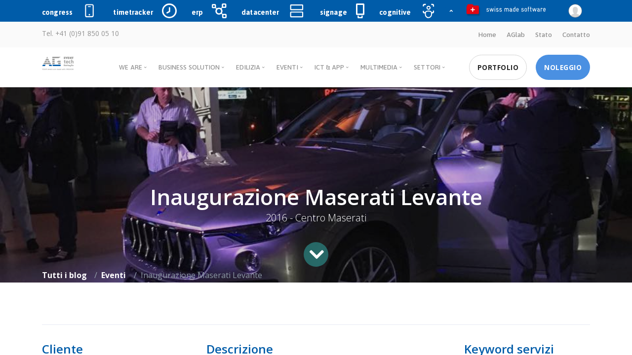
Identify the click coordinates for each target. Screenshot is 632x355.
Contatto (576, 34)
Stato (543, 34)
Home (487, 34)
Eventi (113, 275)
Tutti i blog (64, 275)
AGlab (516, 34)
